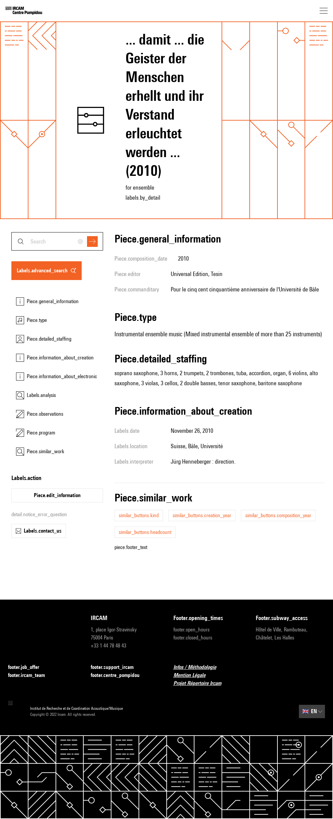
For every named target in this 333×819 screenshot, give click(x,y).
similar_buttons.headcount (145, 532)
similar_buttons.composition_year (278, 515)
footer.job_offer (27, 667)
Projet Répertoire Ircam (201, 683)
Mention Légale (193, 675)
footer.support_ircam (116, 667)
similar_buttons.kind (139, 515)
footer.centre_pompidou (119, 675)
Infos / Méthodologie (198, 667)
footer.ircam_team (30, 675)
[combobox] (57, 241)
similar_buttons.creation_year (202, 515)
